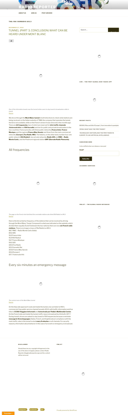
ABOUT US (23, 13)
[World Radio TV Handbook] (99, 76)
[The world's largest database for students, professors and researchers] (95, 198)
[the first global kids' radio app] (95, 114)
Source (11, 113)
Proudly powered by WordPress (67, 410)
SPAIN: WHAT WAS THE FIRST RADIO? (93, 129)
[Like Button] (11, 40)
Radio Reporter (37, 7)
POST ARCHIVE (48, 13)
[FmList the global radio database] (99, 247)
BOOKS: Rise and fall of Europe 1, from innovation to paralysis (99, 125)
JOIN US (34, 13)
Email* (99, 152)
